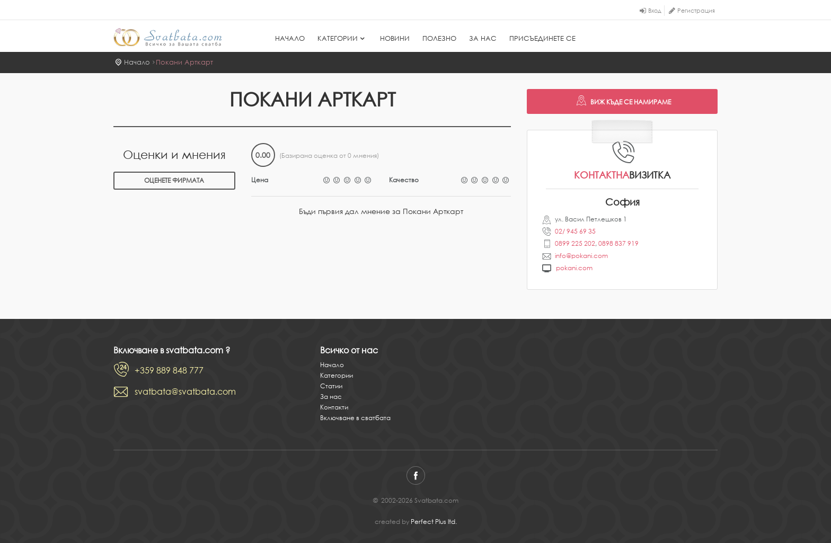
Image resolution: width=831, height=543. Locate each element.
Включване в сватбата (355, 417)
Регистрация (696, 10)
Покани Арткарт (184, 62)
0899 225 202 (575, 243)
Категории (342, 38)
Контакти (334, 407)
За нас (483, 38)
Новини (395, 38)
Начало (290, 38)
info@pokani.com (581, 255)
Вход (654, 10)
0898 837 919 (618, 243)
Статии (331, 385)
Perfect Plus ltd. (434, 521)
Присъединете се (542, 38)
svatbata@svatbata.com (185, 391)
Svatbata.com (167, 37)
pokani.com (574, 267)
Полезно (439, 38)
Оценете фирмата (174, 180)
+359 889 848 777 (169, 370)
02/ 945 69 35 (575, 231)
